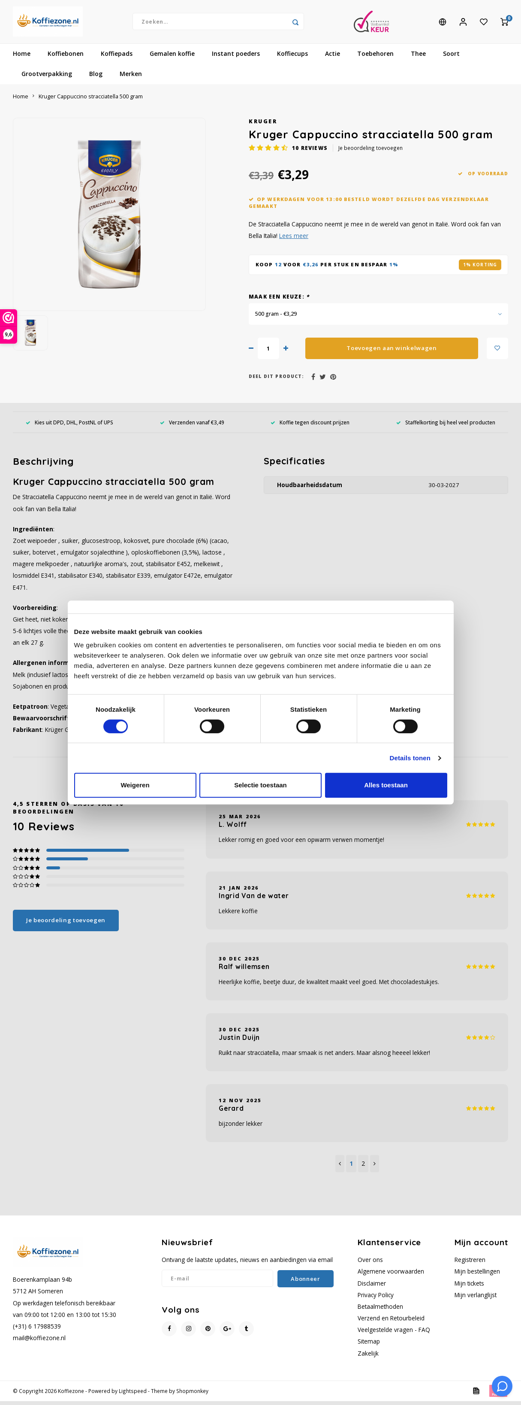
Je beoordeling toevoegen (370, 152)
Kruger (263, 125)
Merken (131, 78)
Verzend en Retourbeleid (391, 1322)
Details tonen (410, 758)
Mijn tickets (469, 1287)
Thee (418, 58)
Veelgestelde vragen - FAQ (394, 1334)
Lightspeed (133, 1394)
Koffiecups (292, 58)
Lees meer (293, 240)
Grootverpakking (46, 78)
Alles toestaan (386, 785)
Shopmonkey (192, 1394)
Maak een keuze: (279, 300)
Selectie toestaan (260, 785)
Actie (332, 58)
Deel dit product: (276, 381)
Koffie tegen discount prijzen (310, 426)
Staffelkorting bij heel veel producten (445, 426)
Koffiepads (117, 58)
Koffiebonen (66, 58)
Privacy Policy (376, 1299)
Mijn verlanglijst (476, 1299)
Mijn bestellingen (477, 1275)
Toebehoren (375, 58)
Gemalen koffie (172, 58)
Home (21, 58)
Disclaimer (372, 1287)
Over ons (370, 1264)
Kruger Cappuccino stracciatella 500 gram (91, 100)
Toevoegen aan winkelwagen (391, 352)
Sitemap (369, 1345)
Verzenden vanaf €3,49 (192, 426)
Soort (451, 58)
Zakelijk (368, 1357)
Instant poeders (236, 58)
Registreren (470, 1264)
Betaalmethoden (380, 1310)
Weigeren (134, 785)
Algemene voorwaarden (391, 1275)
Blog (95, 78)
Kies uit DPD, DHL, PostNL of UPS (69, 426)
